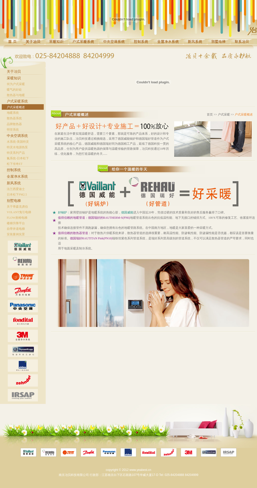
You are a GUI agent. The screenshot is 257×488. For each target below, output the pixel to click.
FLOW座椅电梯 (17, 217)
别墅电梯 (14, 201)
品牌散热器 (14, 124)
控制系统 (14, 170)
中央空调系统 (17, 136)
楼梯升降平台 (16, 223)
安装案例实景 (16, 234)
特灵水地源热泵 (17, 147)
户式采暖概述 (16, 107)
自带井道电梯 (16, 229)
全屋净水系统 (17, 176)
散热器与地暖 (16, 95)
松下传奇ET (15, 164)
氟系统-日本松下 (18, 158)
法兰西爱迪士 (16, 189)
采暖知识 (14, 78)
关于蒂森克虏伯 (17, 206)
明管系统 (13, 129)
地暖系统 (13, 113)
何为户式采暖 (16, 84)
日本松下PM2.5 (17, 194)
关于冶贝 (14, 71)
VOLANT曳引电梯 (19, 212)
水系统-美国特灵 (18, 141)
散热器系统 (14, 118)
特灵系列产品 (16, 153)
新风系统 (14, 183)
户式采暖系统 (17, 101)
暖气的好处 (14, 89)
